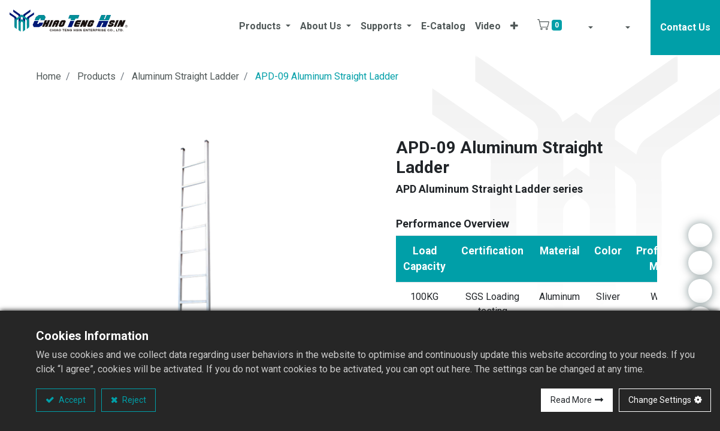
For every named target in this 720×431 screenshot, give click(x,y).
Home (48, 76)
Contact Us (685, 27)
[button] (514, 27)
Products (96, 76)
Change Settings (659, 400)
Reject (133, 400)
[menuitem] (443, 27)
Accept (71, 400)
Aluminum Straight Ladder (185, 76)
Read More (571, 400)
